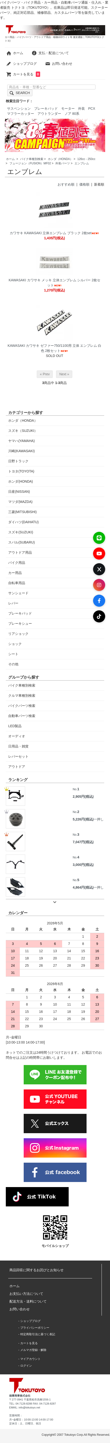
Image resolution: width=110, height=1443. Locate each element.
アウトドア (16, 767)
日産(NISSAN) (19, 491)
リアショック (18, 634)
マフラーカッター (20, 114)
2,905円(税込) (83, 796)
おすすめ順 (66, 184)
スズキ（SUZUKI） (22, 431)
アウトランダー (49, 114)
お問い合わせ (58, 63)
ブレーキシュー (20, 623)
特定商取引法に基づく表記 (37, 1334)
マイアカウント (30, 1359)
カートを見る (23, 74)
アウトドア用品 (20, 552)
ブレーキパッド (46, 108)
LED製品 (15, 726)
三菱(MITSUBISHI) (22, 512)
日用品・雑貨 (18, 746)
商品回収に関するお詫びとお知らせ (36, 1270)
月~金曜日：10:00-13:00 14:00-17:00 (31, 1419)
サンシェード (18, 593)
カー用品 (15, 573)
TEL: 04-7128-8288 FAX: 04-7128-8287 (32, 1403)
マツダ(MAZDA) (20, 502)
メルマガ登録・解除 (33, 1350)
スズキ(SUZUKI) (20, 532)
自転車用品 (16, 583)
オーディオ (16, 736)
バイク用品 (16, 563)
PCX (91, 108)
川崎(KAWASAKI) (21, 451)
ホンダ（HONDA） (60, 159)
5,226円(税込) (83, 819)
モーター (68, 108)
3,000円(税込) (83, 865)
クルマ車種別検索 (21, 695)
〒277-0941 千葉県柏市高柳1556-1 (30, 1399)
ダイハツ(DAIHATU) (23, 522)
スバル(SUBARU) (21, 542)
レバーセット (18, 756)
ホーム (14, 53)
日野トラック (18, 461)
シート (13, 654)
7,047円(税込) (83, 842)
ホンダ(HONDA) (20, 481)
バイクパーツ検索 (21, 706)
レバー (13, 603)
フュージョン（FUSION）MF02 (30, 163)
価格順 (84, 184)
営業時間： (15, 1415)
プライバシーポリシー (34, 1327)
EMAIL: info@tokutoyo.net (24, 1407)
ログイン (26, 1365)
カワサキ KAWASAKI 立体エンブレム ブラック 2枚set (54, 233)
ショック (15, 644)
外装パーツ (62, 163)
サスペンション (19, 108)
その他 (13, 664)
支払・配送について (50, 53)
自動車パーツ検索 (21, 716)
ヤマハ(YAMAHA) (21, 441)
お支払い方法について (26, 1294)
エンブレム (81, 163)
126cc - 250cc (86, 159)
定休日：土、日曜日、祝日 (25, 1423)
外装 (81, 108)
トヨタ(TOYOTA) (21, 471)
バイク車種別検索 (31, 159)
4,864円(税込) (83, 887)
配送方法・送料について (28, 1301)
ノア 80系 (72, 114)
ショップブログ (21, 63)
